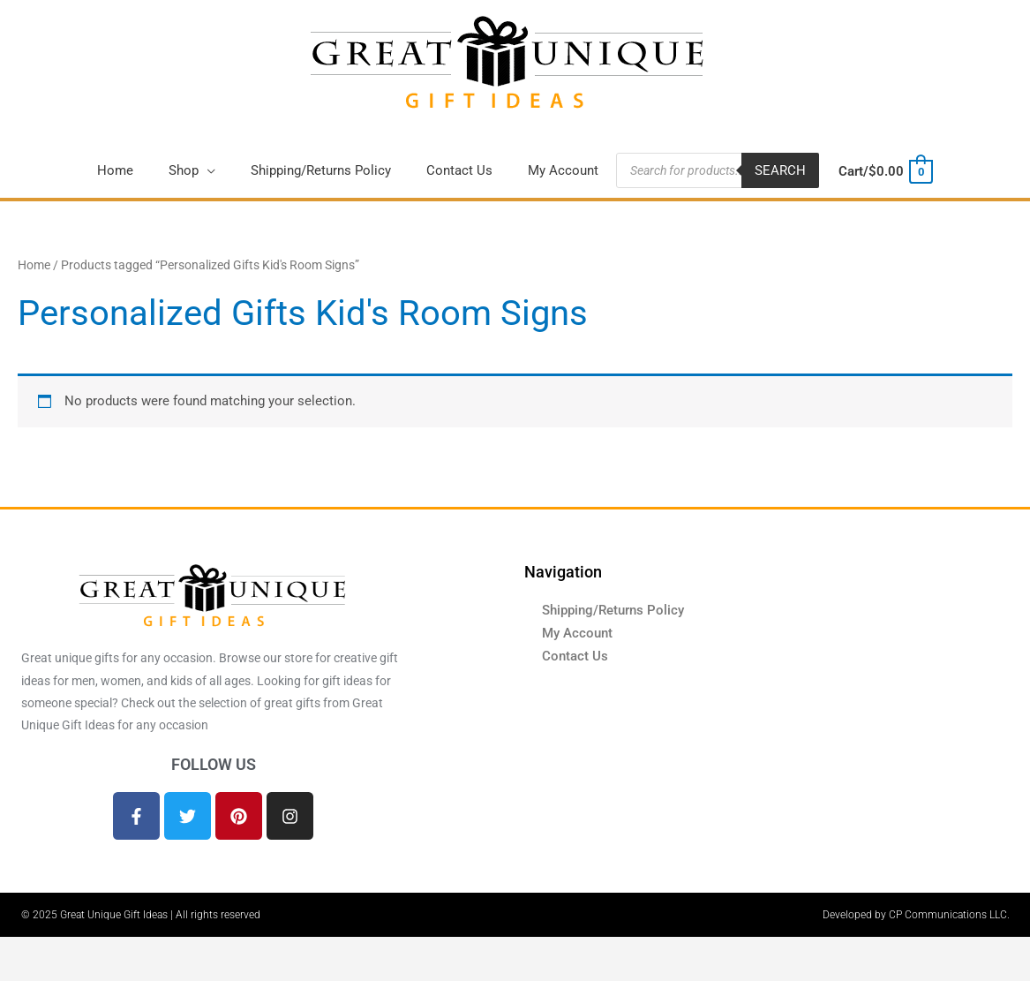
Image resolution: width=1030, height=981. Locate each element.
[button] (192, 170)
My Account (577, 633)
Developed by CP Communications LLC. (916, 915)
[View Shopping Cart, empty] (885, 171)
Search (780, 170)
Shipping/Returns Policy (613, 610)
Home (34, 265)
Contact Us (575, 656)
